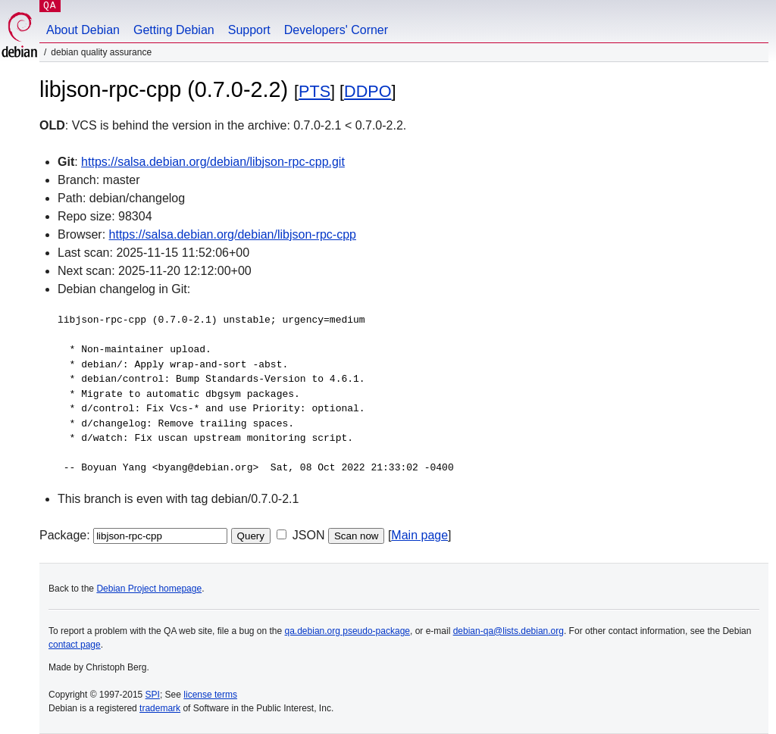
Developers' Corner (336, 29)
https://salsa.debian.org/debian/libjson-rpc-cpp (232, 234)
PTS (314, 91)
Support (249, 29)
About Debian (83, 29)
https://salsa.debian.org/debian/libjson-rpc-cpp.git (213, 161)
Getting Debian (173, 29)
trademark (159, 708)
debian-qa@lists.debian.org (508, 631)
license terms (210, 694)
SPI (153, 694)
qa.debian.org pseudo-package (347, 631)
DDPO (367, 91)
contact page (74, 644)
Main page (419, 535)
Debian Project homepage (149, 588)
